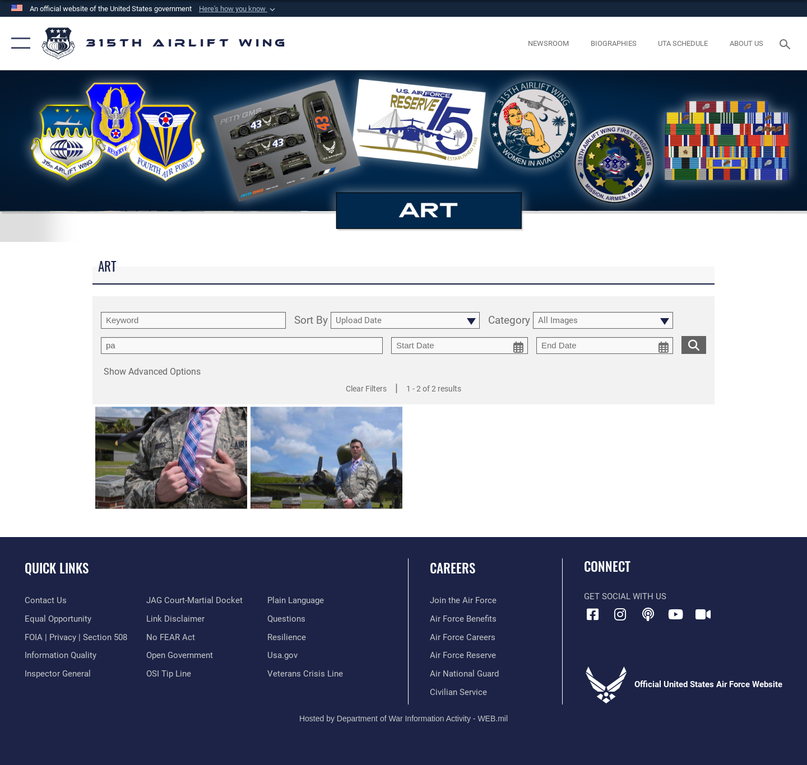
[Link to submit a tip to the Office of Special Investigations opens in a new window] (168, 674)
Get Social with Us (625, 596)
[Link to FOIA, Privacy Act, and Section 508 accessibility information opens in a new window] (76, 637)
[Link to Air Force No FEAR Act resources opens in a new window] (170, 637)
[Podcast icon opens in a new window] (647, 614)
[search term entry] (193, 320)
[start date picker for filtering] (459, 345)
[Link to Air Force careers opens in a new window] (462, 637)
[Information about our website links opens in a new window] (175, 619)
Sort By (311, 320)
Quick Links (57, 567)
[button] (238, 9)
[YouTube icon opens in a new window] (675, 614)
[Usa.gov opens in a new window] (282, 655)
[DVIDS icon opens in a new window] (703, 614)
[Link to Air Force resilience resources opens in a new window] (286, 637)
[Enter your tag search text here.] (242, 345)
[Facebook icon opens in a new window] (592, 614)
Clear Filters (366, 388)
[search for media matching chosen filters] (693, 344)
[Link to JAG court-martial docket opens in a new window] (194, 600)
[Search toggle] (786, 43)
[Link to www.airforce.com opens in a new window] (463, 600)
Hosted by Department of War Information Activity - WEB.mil (403, 718)
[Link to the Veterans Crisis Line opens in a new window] (305, 674)
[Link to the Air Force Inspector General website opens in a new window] (58, 674)
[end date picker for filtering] (604, 345)
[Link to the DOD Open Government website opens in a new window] (179, 655)
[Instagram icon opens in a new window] (620, 614)
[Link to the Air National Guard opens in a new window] (464, 674)
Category (509, 320)
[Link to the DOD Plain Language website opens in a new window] (295, 600)
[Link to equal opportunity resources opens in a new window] (58, 619)
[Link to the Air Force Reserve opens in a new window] (463, 655)
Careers (452, 567)
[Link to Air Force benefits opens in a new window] (463, 619)
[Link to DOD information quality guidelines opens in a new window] (60, 655)
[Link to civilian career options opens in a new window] (458, 692)
